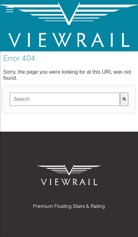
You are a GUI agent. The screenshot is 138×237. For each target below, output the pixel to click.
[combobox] (65, 99)
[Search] (124, 99)
